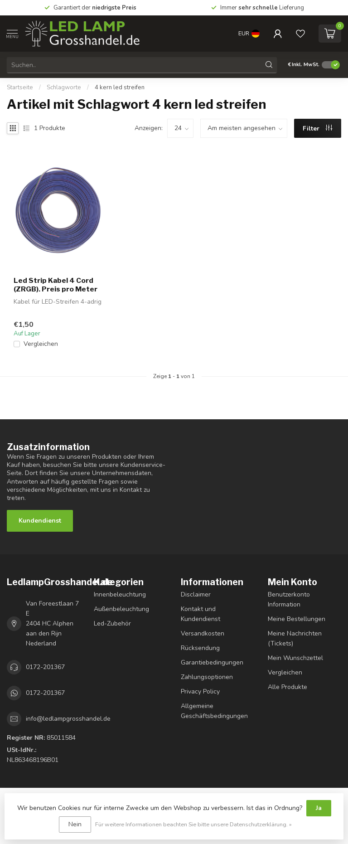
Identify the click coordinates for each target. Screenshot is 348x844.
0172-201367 (45, 667)
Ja (319, 808)
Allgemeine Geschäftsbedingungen (214, 711)
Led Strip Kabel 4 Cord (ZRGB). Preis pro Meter (55, 284)
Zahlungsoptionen (207, 677)
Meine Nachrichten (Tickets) (295, 638)
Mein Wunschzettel (295, 658)
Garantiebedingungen (212, 662)
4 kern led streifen (120, 87)
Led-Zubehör (112, 623)
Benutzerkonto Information (289, 599)
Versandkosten (202, 633)
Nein (75, 824)
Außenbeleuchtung (121, 609)
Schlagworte (64, 87)
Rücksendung (200, 648)
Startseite (20, 87)
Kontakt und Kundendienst (200, 614)
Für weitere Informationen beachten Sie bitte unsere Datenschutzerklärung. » (193, 824)
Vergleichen (41, 343)
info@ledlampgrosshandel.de (68, 718)
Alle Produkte (287, 687)
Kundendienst (40, 520)
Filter (317, 128)
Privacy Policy (200, 691)
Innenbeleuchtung (120, 594)
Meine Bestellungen (296, 619)
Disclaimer (196, 594)
